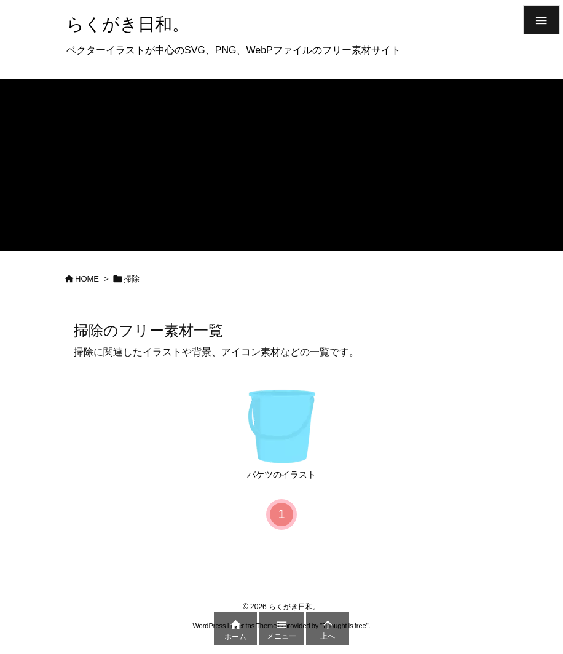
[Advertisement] (281, 165)
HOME (87, 278)
